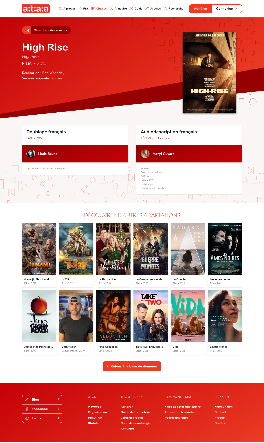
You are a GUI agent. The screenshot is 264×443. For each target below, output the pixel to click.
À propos (66, 8)
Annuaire (117, 8)
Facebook (42, 409)
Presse (219, 418)
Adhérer (200, 9)
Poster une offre (176, 418)
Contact (220, 412)
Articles (152, 8)
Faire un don (223, 407)
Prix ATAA (95, 418)
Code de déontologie (136, 423)
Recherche (173, 8)
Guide (135, 8)
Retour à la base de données (131, 367)
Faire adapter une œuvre (183, 407)
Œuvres (98, 8)
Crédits (219, 423)
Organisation (97, 412)
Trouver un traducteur (181, 412)
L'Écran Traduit (132, 418)
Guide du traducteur (135, 412)
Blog (42, 400)
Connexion (226, 9)
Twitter (42, 419)
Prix (83, 8)
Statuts (93, 423)
